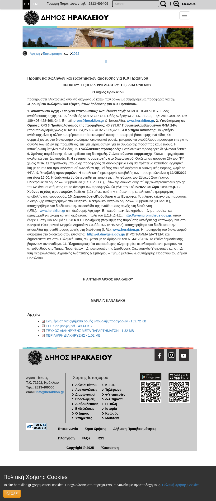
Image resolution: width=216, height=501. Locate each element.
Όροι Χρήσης (95, 429)
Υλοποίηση (110, 448)
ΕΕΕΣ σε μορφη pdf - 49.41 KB (69, 326)
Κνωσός (111, 413)
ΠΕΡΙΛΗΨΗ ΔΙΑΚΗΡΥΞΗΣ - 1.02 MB (73, 335)
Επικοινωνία (68, 429)
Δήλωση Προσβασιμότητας (134, 429)
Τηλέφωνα (113, 390)
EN (35, 4)
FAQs (86, 438)
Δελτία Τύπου (86, 385)
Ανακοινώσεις (86, 390)
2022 (75, 53)
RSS (101, 438)
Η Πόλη (111, 404)
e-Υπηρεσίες (115, 394)
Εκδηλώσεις (84, 409)
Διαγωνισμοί (85, 394)
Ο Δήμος (82, 413)
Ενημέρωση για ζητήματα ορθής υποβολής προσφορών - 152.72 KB (96, 321)
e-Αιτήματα (114, 399)
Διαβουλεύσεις (87, 404)
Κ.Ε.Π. (110, 385)
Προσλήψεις (85, 399)
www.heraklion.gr (52, 210)
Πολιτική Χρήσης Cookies (180, 485)
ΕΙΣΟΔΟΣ (189, 4)
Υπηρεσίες (83, 418)
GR (26, 4)
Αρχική (35, 53)
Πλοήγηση (66, 438)
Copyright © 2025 (80, 448)
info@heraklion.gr (50, 392)
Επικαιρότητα (52, 53)
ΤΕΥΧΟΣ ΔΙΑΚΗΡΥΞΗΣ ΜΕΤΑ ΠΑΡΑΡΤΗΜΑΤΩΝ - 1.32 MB (90, 331)
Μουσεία (112, 418)
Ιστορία (111, 409)
